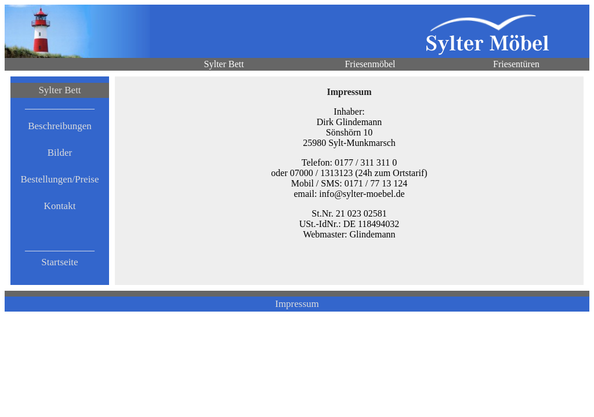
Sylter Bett (224, 64)
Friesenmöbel (370, 64)
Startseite (59, 262)
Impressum (297, 303)
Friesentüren (516, 64)
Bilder (60, 152)
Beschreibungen (60, 125)
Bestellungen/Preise (59, 179)
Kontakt (60, 205)
